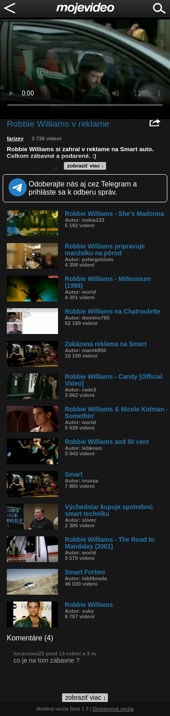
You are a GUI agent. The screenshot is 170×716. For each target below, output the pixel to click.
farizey (15, 138)
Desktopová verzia (113, 708)
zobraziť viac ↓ (85, 165)
